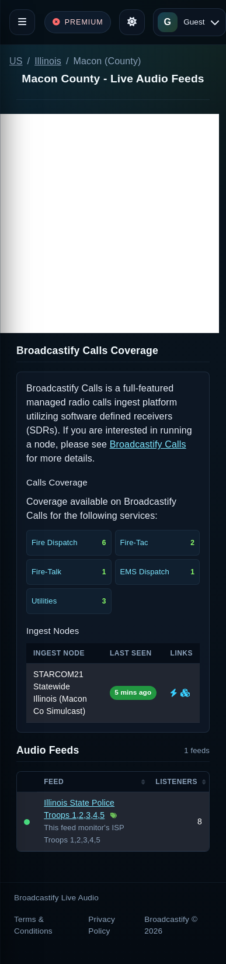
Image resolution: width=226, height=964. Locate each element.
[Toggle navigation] (22, 22)
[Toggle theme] (132, 22)
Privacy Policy (101, 925)
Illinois (47, 61)
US (16, 61)
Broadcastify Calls (148, 444)
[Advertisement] (109, 223)
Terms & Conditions (33, 925)
